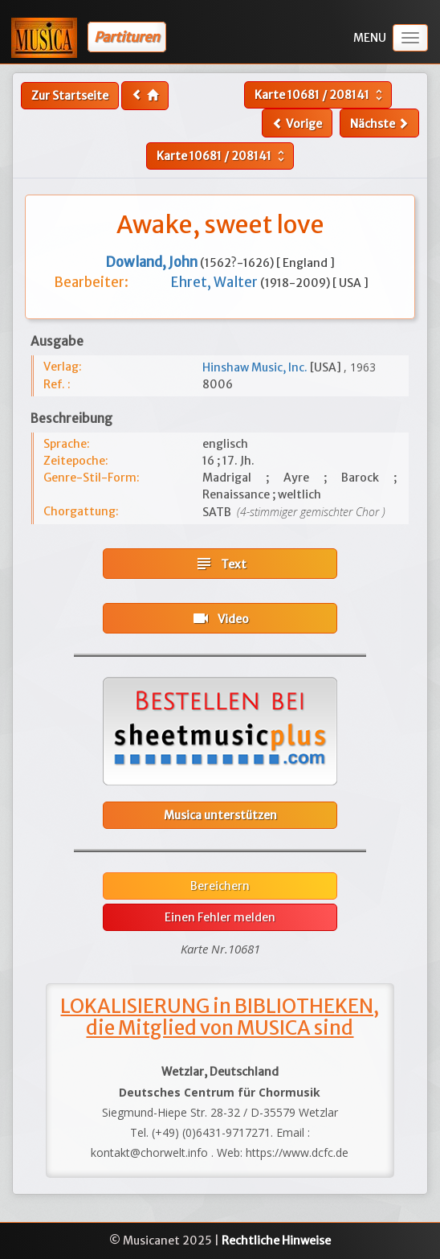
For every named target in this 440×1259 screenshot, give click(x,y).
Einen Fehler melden (220, 917)
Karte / (320, 95)
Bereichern (220, 886)
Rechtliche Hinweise (276, 1240)
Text (220, 563)
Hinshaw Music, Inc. (256, 367)
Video (220, 618)
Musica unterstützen (220, 815)
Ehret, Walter (215, 282)
